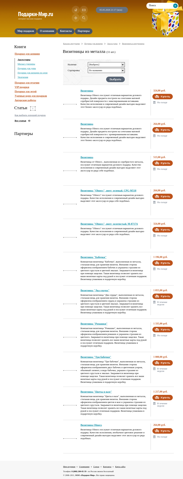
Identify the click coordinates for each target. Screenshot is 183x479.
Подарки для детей (25, 91)
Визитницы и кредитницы (133, 43)
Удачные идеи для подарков (31, 96)
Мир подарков (69, 466)
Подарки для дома (27, 68)
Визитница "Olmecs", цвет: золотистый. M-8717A (109, 224)
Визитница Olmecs (91, 425)
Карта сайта (120, 466)
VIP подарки (22, 87)
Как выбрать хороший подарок (30, 115)
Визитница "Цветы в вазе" (96, 391)
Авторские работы (25, 100)
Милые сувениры (26, 64)
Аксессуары (24, 59)
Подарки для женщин (27, 53)
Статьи (96, 466)
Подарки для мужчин (27, 82)
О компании (84, 466)
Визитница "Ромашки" (94, 323)
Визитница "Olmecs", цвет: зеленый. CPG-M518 (108, 190)
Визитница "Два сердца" (95, 290)
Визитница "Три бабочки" (96, 357)
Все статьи (20, 120)
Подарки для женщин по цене (33, 72)
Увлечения (23, 77)
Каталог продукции (71, 43)
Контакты (107, 466)
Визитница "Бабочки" (94, 257)
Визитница (87, 90)
